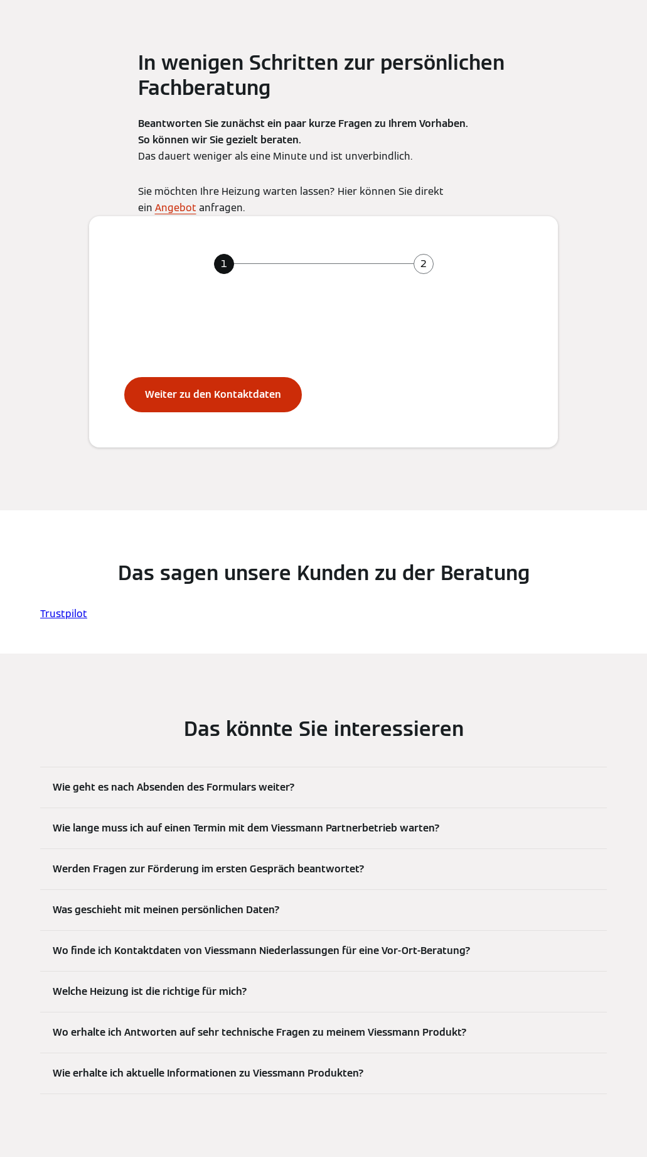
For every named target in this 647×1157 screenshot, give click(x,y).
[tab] (224, 264)
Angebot (175, 207)
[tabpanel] (323, 363)
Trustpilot (63, 613)
